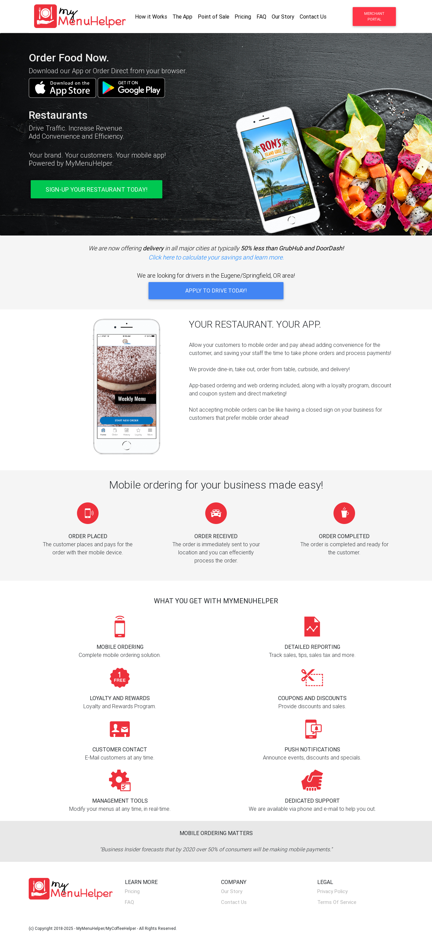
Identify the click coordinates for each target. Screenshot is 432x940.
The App (182, 16)
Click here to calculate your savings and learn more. (216, 257)
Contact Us (313, 16)
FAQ (261, 16)
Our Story (283, 16)
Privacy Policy (332, 891)
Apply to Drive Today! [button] (216, 290)
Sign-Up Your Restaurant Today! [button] (96, 189)
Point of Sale (213, 16)
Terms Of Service (336, 902)
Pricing (243, 16)
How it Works (151, 16)
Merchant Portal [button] (374, 16)
